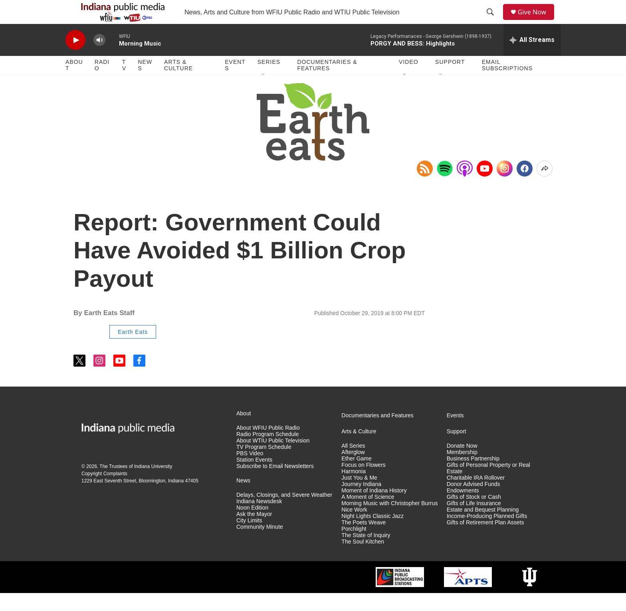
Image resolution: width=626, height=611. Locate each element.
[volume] (99, 58)
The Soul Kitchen (362, 560)
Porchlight (353, 547)
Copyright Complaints (104, 491)
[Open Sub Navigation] (263, 92)
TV (124, 83)
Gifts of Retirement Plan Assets (485, 541)
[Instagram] (505, 186)
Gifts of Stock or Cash (474, 515)
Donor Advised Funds (473, 502)
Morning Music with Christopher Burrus (389, 521)
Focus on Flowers (363, 483)
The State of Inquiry (365, 553)
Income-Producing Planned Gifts (487, 534)
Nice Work (354, 528)
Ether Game (356, 477)
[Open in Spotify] (445, 186)
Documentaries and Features (377, 433)
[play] (75, 58)
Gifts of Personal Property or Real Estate (488, 486)
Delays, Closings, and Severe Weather (284, 513)
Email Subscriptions (507, 83)
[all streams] (532, 58)
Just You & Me (359, 496)
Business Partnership (473, 477)
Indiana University (153, 484)
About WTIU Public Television (272, 459)
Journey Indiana (361, 502)
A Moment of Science (367, 515)
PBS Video (249, 471)
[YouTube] (485, 186)
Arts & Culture (178, 83)
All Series (353, 464)
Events (235, 83)
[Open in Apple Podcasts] (465, 186)
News (145, 83)
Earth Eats (133, 350)
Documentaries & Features (327, 83)
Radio (102, 83)
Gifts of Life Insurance (474, 521)
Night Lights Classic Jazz (372, 534)
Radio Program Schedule (267, 452)
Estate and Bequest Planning (483, 528)
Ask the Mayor (254, 532)
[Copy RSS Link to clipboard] (425, 186)
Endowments (463, 509)
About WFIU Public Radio (268, 446)
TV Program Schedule (263, 465)
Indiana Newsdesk (259, 519)
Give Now (537, 21)
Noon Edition (252, 526)
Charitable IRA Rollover (476, 496)
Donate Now (462, 464)
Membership (462, 470)
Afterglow (353, 470)
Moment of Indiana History (373, 509)
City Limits (249, 539)
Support (450, 80)
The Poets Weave (363, 541)
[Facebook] (525, 186)
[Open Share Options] (545, 186)
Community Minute (259, 545)
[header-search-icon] (493, 21)
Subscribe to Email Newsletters (275, 484)
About (74, 83)
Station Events (254, 478)
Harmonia (353, 489)
